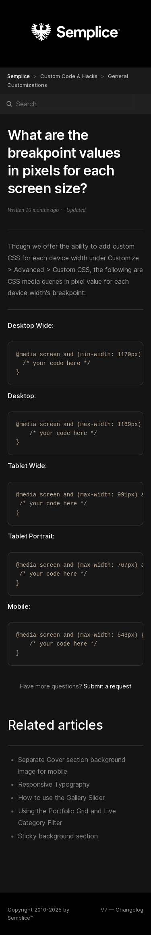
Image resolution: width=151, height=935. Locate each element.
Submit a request (108, 686)
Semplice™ (20, 917)
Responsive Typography (54, 784)
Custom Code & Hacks (68, 76)
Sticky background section (58, 836)
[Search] (75, 104)
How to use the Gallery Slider (61, 798)
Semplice (18, 76)
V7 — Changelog (122, 909)
